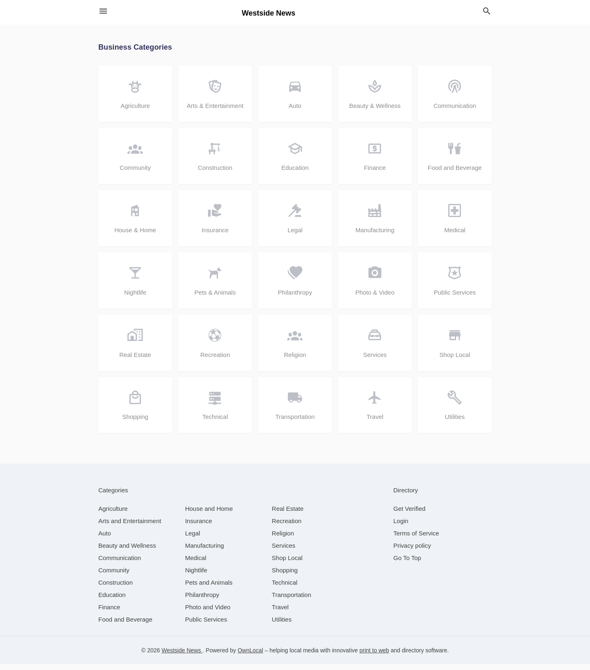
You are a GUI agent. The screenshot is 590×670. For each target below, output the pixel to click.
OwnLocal (250, 656)
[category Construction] (115, 588)
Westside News (181, 656)
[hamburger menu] (103, 11)
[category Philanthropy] (202, 600)
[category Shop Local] (287, 563)
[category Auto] (104, 538)
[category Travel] (280, 612)
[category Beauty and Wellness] (127, 551)
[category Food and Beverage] (125, 625)
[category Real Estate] (288, 514)
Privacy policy (412, 551)
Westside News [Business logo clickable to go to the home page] (268, 13)
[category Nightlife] (196, 575)
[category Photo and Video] (208, 612)
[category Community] (113, 575)
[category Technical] (284, 588)
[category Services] (283, 551)
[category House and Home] (209, 514)
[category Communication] (119, 563)
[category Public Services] (206, 625)
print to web (374, 656)
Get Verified (409, 514)
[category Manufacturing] (204, 551)
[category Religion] (283, 538)
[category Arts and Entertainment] (129, 526)
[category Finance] (109, 612)
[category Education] (112, 600)
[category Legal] (192, 538)
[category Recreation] (287, 526)
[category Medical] (195, 563)
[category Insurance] (198, 526)
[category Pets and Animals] (209, 588)
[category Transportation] (291, 600)
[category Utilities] (281, 625)
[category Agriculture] (113, 514)
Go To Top (407, 563)
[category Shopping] (284, 575)
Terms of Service (416, 538)
